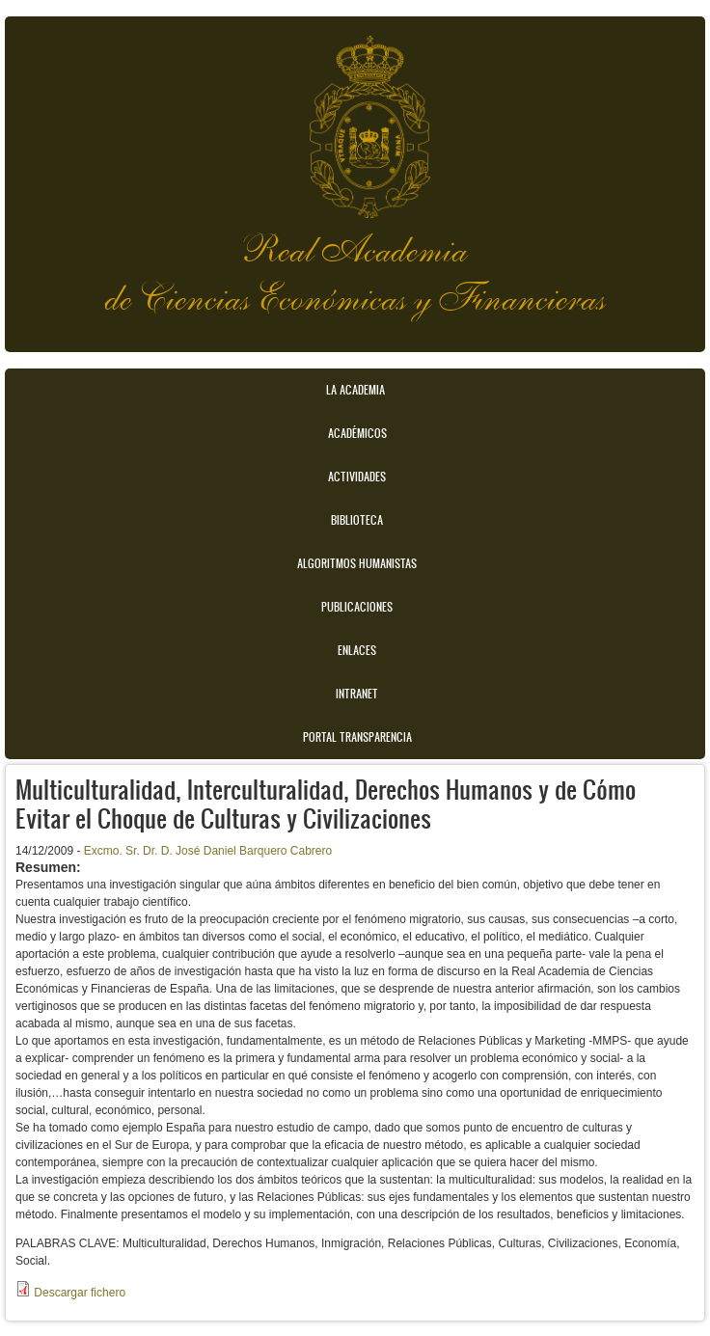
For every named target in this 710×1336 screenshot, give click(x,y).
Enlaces (357, 650)
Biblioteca (357, 520)
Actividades (357, 476)
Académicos (357, 433)
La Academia (355, 389)
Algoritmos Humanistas (357, 563)
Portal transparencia (357, 737)
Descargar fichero (79, 1292)
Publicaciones (357, 606)
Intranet (357, 693)
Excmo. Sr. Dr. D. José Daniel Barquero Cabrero (208, 851)
